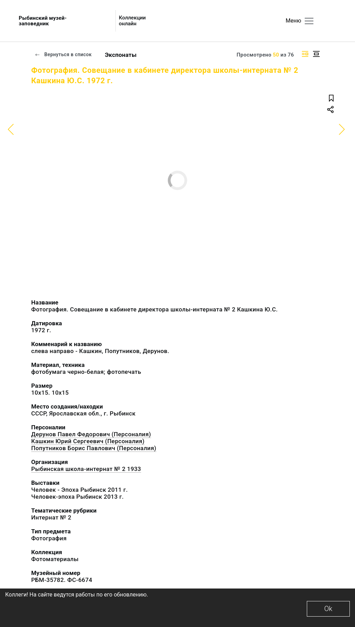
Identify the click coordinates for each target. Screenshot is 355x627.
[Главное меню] (309, 21)
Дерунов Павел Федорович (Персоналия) (91, 434)
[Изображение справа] (305, 54)
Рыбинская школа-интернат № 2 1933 (86, 468)
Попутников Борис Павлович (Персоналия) (93, 448)
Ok (328, 608)
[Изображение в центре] (316, 54)
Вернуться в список (63, 54)
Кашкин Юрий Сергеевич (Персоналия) (88, 441)
